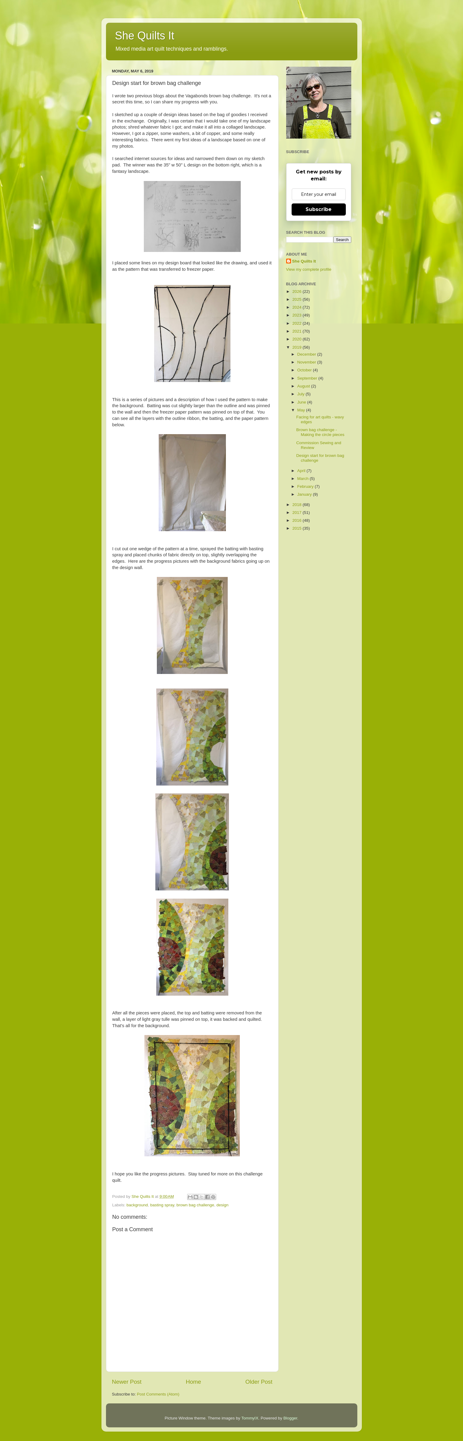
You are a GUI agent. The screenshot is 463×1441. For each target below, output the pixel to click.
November (307, 362)
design (223, 1205)
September (308, 378)
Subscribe (319, 209)
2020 (297, 339)
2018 (297, 504)
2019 (297, 347)
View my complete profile (309, 269)
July (301, 394)
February (306, 486)
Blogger (290, 1418)
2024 (297, 307)
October (305, 370)
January (305, 494)
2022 (297, 323)
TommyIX (249, 1418)
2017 (297, 512)
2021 (297, 331)
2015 (297, 528)
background (137, 1205)
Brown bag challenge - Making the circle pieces (320, 432)
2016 (297, 520)
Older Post (258, 1382)
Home (193, 1382)
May (301, 410)
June (302, 402)
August (304, 386)
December (307, 354)
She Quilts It (144, 35)
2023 (297, 315)
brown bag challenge (195, 1205)
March (303, 478)
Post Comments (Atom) (158, 1394)
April (302, 470)
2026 (297, 291)
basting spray (162, 1205)
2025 (297, 299)
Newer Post (127, 1382)
